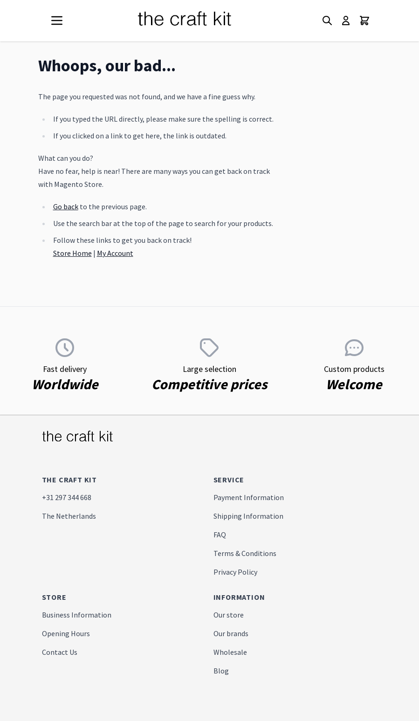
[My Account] (345, 20)
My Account (115, 253)
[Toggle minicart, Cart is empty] (364, 20)
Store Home (72, 253)
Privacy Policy (235, 572)
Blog (221, 670)
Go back (65, 206)
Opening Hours (66, 633)
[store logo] (195, 20)
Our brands (230, 633)
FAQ (219, 534)
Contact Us (59, 652)
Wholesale (230, 652)
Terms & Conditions (244, 553)
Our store (228, 614)
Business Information (76, 614)
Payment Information (248, 497)
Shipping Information (248, 516)
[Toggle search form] (327, 20)
